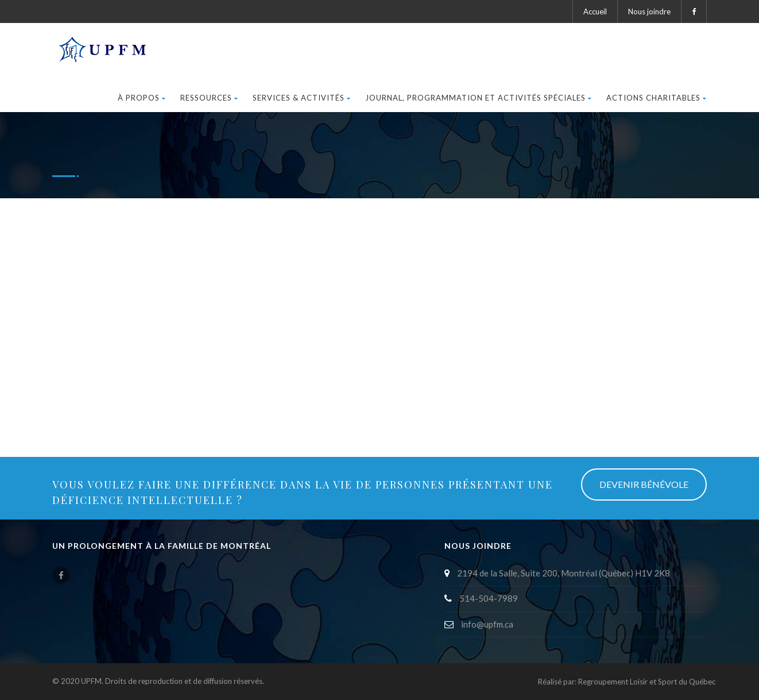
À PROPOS (142, 97)
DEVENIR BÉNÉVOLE (643, 484)
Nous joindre (649, 11)
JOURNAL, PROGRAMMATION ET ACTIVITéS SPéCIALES (478, 97)
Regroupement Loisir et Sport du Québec (646, 681)
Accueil (595, 11)
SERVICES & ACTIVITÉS (302, 97)
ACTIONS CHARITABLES (656, 97)
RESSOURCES (209, 97)
